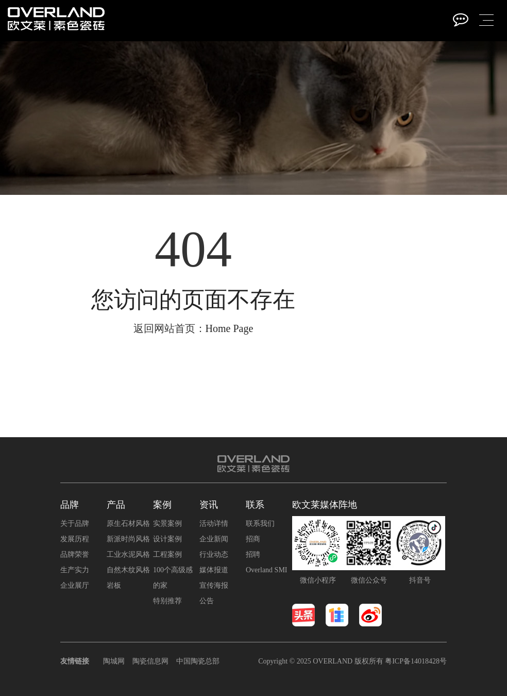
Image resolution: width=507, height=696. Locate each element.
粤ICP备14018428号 (416, 661)
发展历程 (74, 539)
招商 (253, 539)
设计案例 (167, 539)
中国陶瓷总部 (197, 661)
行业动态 (213, 554)
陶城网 (114, 661)
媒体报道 (213, 570)
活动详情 (213, 523)
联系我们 (260, 523)
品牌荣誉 (74, 554)
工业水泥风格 (128, 554)
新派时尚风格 (128, 539)
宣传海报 (213, 585)
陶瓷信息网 (150, 661)
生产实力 (74, 570)
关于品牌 (74, 523)
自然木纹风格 (128, 570)
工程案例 (167, 554)
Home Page (230, 328)
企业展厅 (74, 585)
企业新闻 (213, 539)
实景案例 (167, 523)
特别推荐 (167, 601)
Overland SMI (267, 570)
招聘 (253, 554)
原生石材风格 (128, 523)
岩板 (114, 585)
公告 (206, 601)
